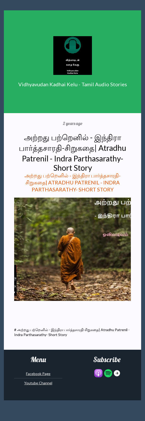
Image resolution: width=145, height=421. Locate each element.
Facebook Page (38, 373)
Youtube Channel (38, 383)
